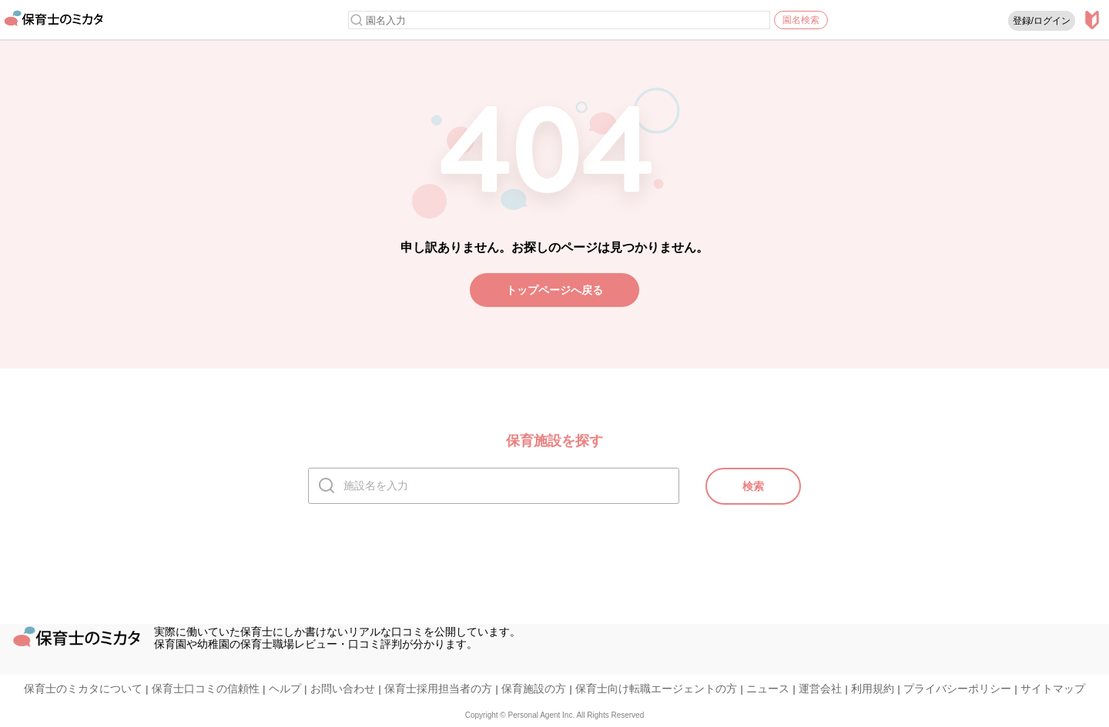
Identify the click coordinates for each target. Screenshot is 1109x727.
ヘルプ (285, 688)
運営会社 (820, 688)
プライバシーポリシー (957, 688)
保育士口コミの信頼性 (206, 688)
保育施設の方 (533, 688)
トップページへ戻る (554, 290)
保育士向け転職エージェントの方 (656, 688)
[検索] (357, 20)
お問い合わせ (342, 688)
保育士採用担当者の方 (438, 688)
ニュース (767, 688)
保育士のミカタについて (83, 688)
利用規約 (872, 688)
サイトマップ (1052, 688)
